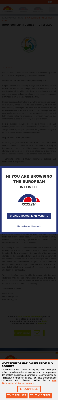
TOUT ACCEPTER (40, 395)
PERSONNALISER (28, 389)
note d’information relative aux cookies (29, 381)
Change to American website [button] (29, 215)
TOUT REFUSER (16, 395)
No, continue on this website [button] (29, 226)
